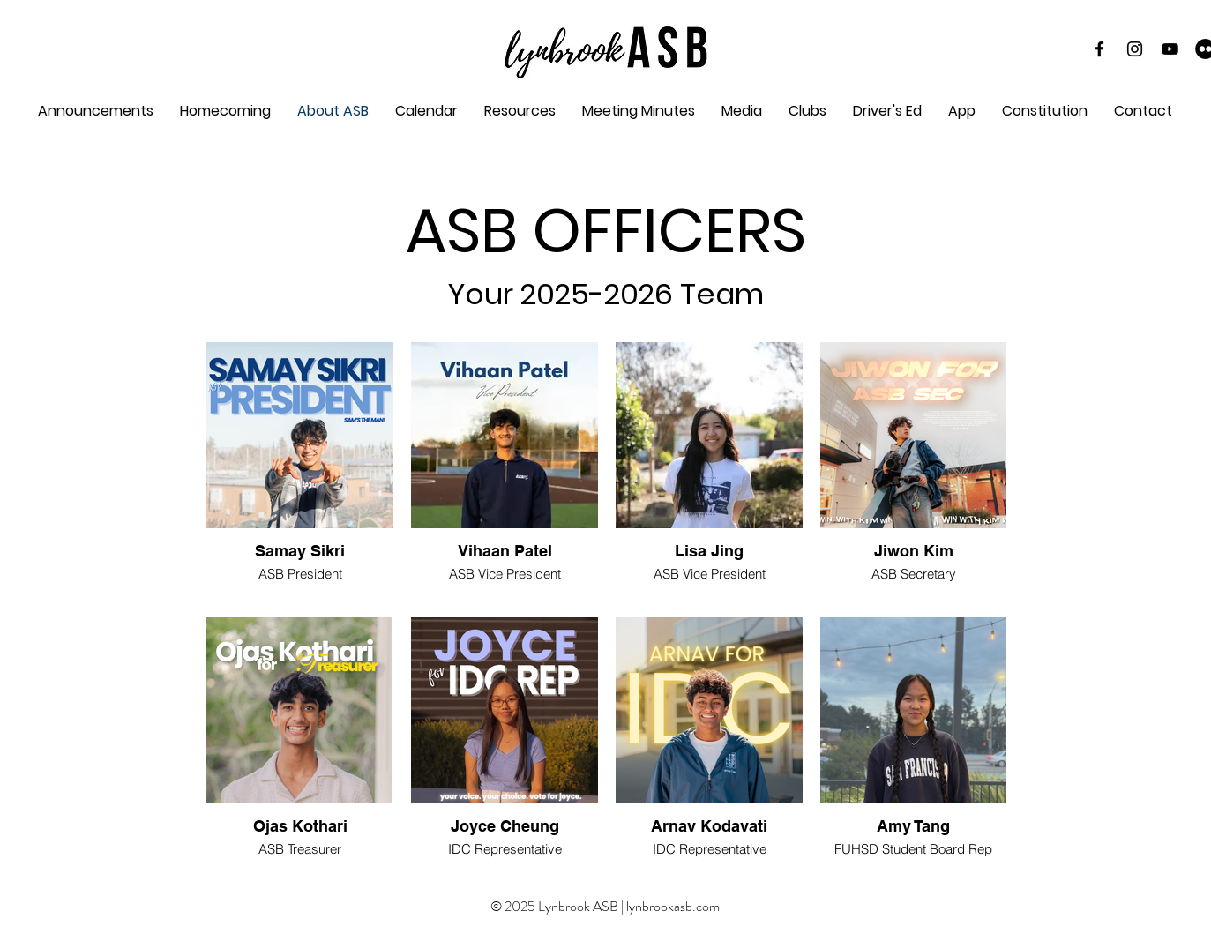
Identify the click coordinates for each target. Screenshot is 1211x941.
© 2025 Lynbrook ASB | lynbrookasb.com (605, 906)
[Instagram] (1135, 49)
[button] (638, 111)
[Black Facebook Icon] (1099, 49)
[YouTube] (1170, 49)
